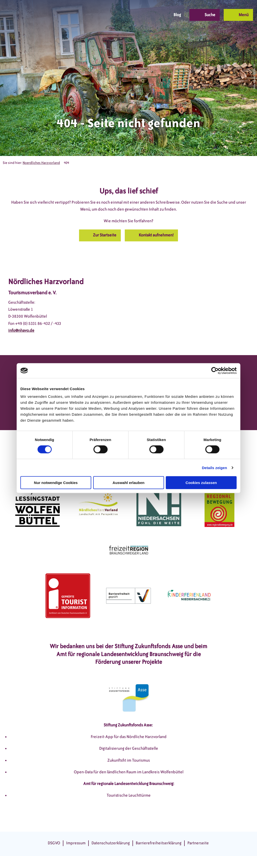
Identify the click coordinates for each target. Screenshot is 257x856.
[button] (128, 15)
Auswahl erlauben (128, 483)
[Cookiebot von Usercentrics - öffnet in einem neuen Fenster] (215, 370)
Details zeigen (214, 467)
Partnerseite (198, 843)
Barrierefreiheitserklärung (158, 843)
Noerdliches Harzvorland (41, 163)
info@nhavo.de (21, 330)
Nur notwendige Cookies (56, 483)
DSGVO (54, 843)
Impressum (76, 843)
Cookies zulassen (201, 483)
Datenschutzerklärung (110, 843)
